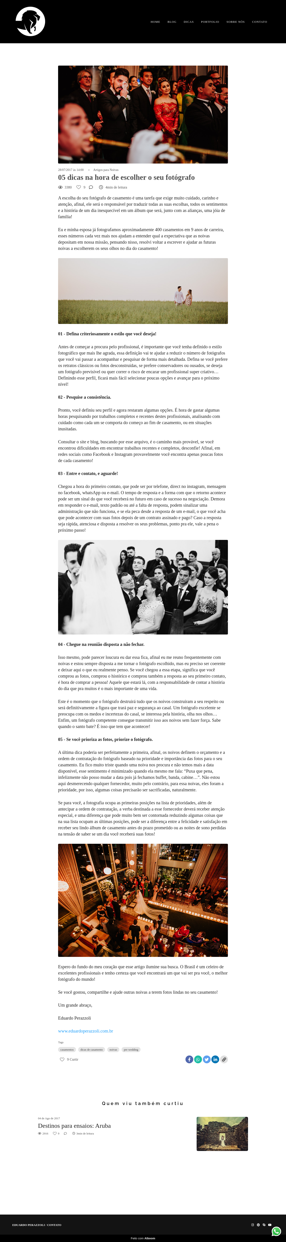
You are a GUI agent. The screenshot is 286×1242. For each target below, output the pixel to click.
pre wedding (131, 1049)
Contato (54, 1224)
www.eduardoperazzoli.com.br (85, 1030)
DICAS (189, 21)
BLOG (172, 21)
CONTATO (259, 21)
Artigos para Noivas (106, 170)
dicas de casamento (91, 1049)
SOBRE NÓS (236, 21)
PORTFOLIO (210, 21)
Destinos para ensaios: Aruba (74, 1125)
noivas (113, 1049)
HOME (155, 21)
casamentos (67, 1049)
